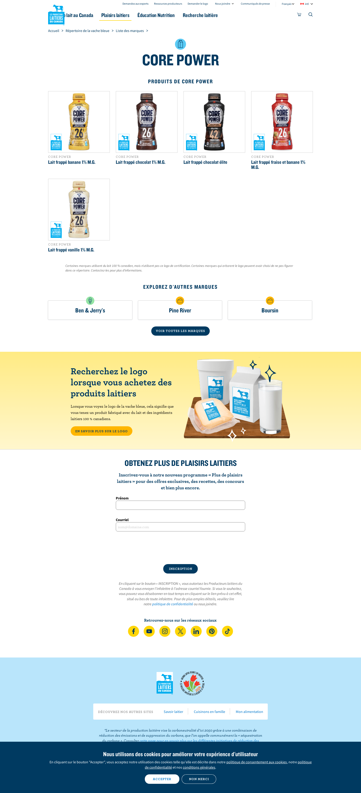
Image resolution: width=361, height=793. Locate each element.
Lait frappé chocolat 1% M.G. (140, 161)
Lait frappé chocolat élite (205, 161)
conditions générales (199, 767)
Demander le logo (198, 3)
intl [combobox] (307, 4)
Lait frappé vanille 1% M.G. (71, 249)
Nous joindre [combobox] (222, 3)
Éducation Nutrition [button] (180, 15)
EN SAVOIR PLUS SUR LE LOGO (101, 431)
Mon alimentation (249, 711)
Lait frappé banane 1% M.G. (71, 161)
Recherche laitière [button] (228, 15)
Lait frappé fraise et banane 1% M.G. (278, 164)
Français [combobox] (286, 4)
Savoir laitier (173, 711)
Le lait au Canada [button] (93, 15)
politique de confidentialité (172, 604)
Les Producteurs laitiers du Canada (56, 14)
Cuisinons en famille (209, 711)
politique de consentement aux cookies (256, 762)
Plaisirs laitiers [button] (135, 15)
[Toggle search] (310, 15)
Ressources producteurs (168, 3)
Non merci (199, 779)
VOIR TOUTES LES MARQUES (180, 331)
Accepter (162, 779)
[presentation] (180, 548)
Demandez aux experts (135, 3)
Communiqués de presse (255, 3)
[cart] (299, 15)
